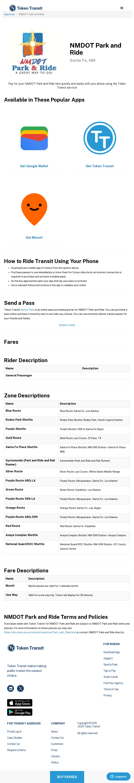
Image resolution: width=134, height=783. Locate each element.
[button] (122, 8)
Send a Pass (28, 309)
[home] (25, 8)
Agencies (9, 14)
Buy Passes (67, 777)
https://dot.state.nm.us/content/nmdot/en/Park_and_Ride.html (40, 632)
